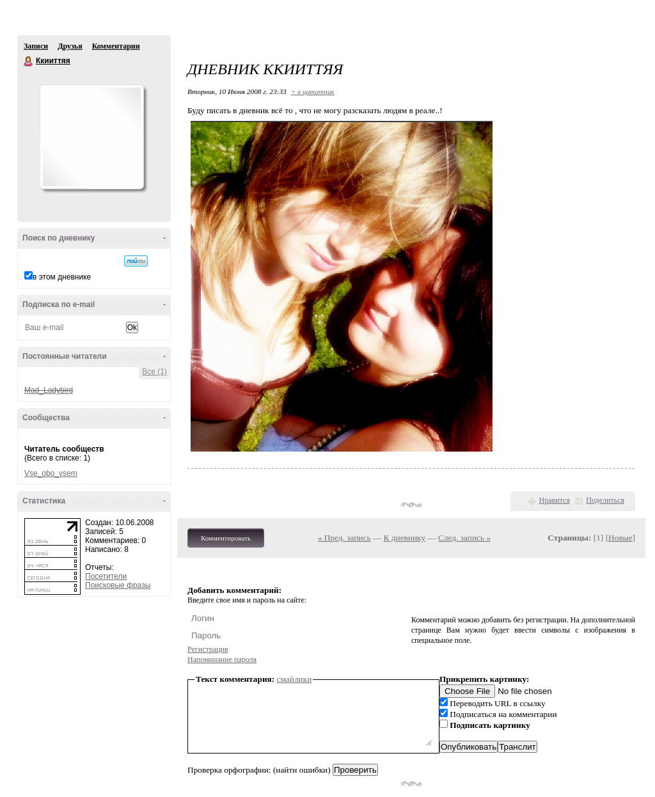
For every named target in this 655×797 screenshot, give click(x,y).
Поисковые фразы (117, 585)
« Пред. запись (344, 537)
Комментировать (226, 538)
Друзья (70, 46)
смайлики (294, 679)
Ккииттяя (29, 61)
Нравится (554, 500)
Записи (36, 46)
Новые (620, 537)
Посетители (106, 576)
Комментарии (116, 46)
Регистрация (207, 649)
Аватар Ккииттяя (91, 137)
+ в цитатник (313, 91)
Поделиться (605, 500)
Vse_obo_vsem (50, 473)
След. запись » (464, 537)
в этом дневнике (62, 276)
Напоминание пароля (221, 659)
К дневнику (405, 537)
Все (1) (154, 371)
